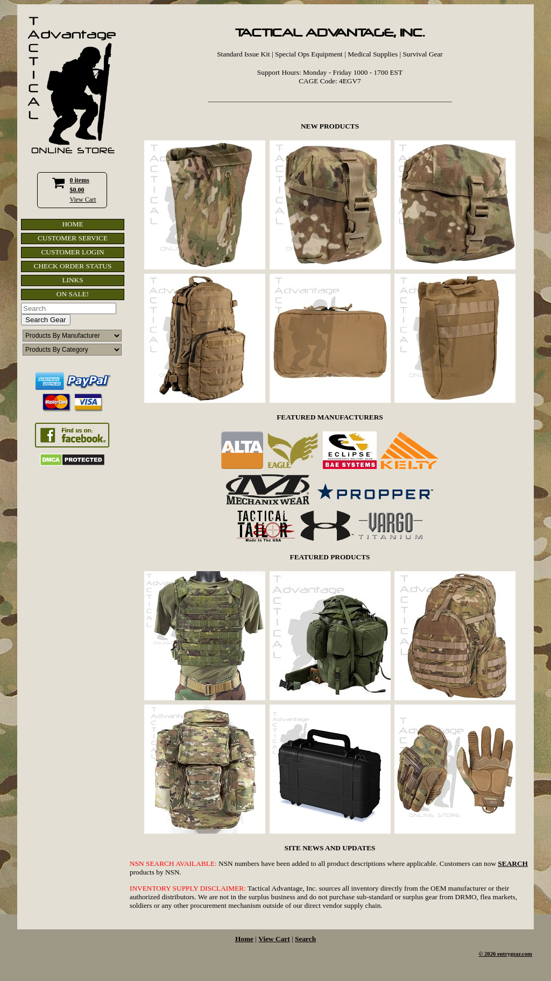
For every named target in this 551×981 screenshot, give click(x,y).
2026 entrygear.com (508, 954)
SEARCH (513, 863)
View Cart (83, 199)
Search (305, 939)
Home (244, 939)
